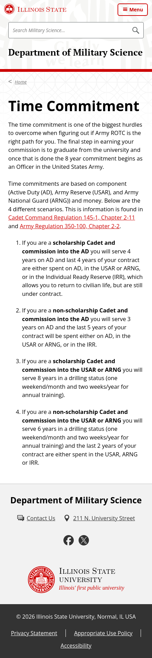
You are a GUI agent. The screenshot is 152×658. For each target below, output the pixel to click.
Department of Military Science (75, 52)
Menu (136, 9)
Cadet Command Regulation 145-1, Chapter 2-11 (71, 217)
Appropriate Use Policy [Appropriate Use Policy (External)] (103, 633)
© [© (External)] (18, 616)
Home (21, 82)
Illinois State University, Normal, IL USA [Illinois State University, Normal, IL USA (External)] (86, 616)
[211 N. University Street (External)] (99, 518)
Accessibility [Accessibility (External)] (76, 645)
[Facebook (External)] (68, 540)
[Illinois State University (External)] (35, 9)
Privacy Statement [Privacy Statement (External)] (34, 633)
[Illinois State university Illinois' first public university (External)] (76, 579)
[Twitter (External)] (83, 540)
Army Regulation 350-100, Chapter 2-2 (69, 226)
